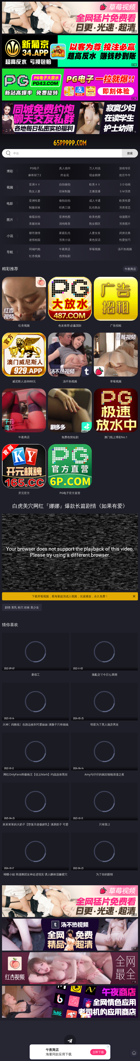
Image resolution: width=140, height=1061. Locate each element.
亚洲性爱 (34, 200)
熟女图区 (94, 223)
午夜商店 (64, 249)
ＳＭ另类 (125, 191)
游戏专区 (125, 168)
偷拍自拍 (64, 200)
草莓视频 (94, 249)
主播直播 (94, 191)
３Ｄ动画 (125, 184)
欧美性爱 (125, 200)
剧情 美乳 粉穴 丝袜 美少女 (22, 607)
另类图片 (125, 223)
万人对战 (94, 168)
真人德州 (64, 168)
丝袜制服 (64, 191)
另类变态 (125, 207)
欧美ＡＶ (94, 184)
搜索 (130, 153)
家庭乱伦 (64, 233)
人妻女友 (94, 233)
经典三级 (64, 207)
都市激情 (34, 233)
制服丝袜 (34, 207)
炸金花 (65, 175)
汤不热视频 (125, 249)
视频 (10, 187)
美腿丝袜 (34, 223)
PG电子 (34, 168)
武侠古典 (125, 233)
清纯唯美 (64, 223)
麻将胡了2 (34, 175)
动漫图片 (125, 217)
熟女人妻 (34, 191)
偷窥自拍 (34, 217)
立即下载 (98, 1052)
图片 (10, 219)
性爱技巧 (125, 240)
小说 (10, 236)
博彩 (10, 171)
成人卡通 (94, 200)
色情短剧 (64, 256)
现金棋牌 (94, 175)
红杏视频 (34, 256)
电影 (10, 203)
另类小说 (64, 240)
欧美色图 (94, 217)
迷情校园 (34, 240)
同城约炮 (34, 249)
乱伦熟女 (94, 207)
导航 (10, 252)
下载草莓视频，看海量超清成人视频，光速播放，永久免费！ (84, 596)
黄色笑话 (94, 240)
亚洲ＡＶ (34, 184)
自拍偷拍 (64, 184)
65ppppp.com (70, 143)
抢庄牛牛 (125, 175)
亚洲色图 (64, 217)
